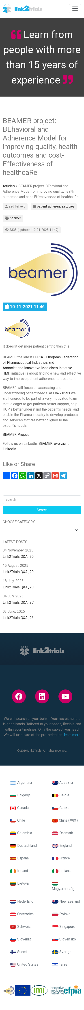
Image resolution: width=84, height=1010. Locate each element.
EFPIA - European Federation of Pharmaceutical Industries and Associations (40, 362)
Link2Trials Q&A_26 (18, 618)
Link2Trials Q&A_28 (18, 587)
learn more (72, 735)
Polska (61, 914)
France (61, 858)
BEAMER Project (16, 434)
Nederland (21, 901)
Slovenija (20, 939)
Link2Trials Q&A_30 (18, 556)
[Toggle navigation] (75, 8)
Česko (60, 808)
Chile (17, 820)
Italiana (61, 871)
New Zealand (66, 901)
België (60, 795)
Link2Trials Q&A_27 (18, 602)
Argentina (21, 782)
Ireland (19, 871)
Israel (60, 964)
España (19, 858)
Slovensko (64, 939)
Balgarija (20, 795)
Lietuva (19, 883)
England (62, 845)
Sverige (61, 952)
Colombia (21, 833)
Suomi (18, 952)
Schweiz (20, 926)
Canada (19, 808)
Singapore (63, 926)
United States (24, 964)
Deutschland (23, 845)
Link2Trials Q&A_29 (18, 572)
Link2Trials (62, 393)
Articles (9, 186)
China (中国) (65, 820)
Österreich (22, 914)
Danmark (62, 833)
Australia (62, 782)
